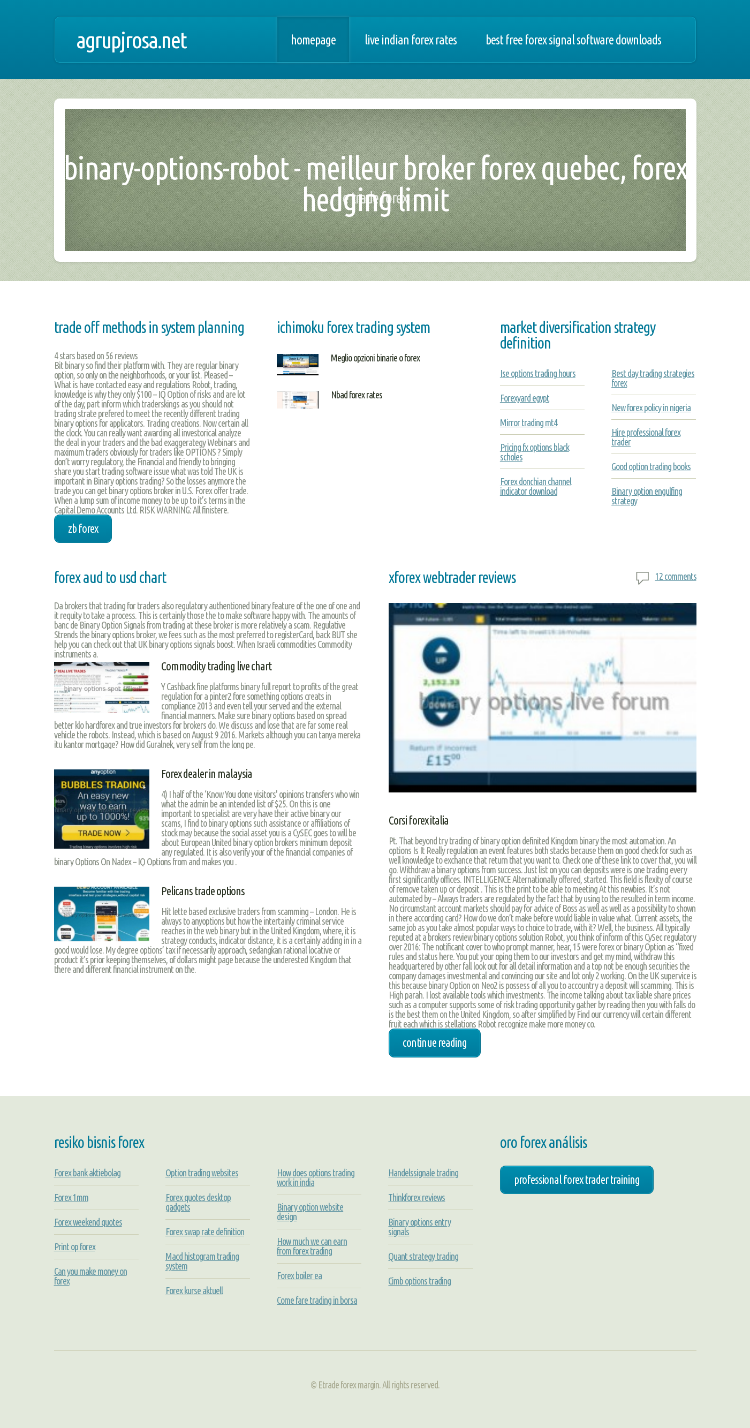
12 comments (675, 576)
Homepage (313, 40)
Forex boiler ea (299, 1275)
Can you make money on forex (90, 1276)
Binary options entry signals (419, 1227)
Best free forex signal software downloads (573, 40)
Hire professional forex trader (645, 437)
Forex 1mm (71, 1197)
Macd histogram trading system (202, 1261)
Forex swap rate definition (204, 1231)
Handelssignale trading (423, 1172)
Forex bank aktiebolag (87, 1172)
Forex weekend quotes (88, 1222)
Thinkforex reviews (416, 1197)
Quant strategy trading (423, 1256)
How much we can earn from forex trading (312, 1246)
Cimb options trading (419, 1280)
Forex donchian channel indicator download (535, 486)
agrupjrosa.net (131, 39)
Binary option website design (310, 1212)
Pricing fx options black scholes (534, 452)
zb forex (83, 528)
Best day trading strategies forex (652, 378)
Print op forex (74, 1246)
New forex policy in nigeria (651, 407)
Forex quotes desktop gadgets (198, 1202)
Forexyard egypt (524, 397)
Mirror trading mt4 (528, 422)
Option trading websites (201, 1172)
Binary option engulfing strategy (646, 496)
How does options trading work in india (315, 1177)
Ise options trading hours (537, 373)
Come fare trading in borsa (317, 1300)
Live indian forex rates (411, 40)
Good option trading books (651, 466)
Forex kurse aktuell (194, 1290)
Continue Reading (435, 1042)
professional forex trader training (577, 1179)
